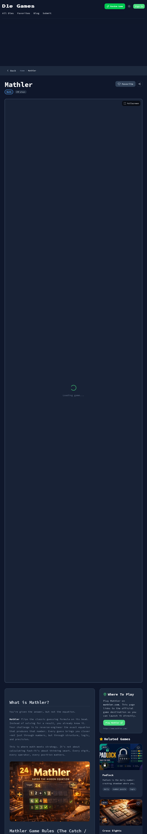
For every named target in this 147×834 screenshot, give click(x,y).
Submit (47, 13)
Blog (36, 13)
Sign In (139, 6)
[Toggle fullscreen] (131, 103)
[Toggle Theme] (129, 6)
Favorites (23, 13)
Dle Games (18, 6)
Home (22, 70)
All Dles (8, 13)
